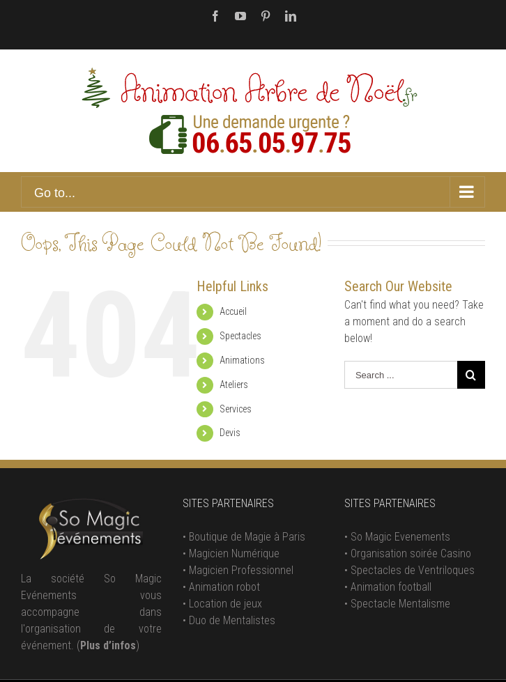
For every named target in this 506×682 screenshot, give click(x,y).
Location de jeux (225, 603)
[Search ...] (400, 375)
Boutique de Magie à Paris (247, 536)
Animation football (391, 587)
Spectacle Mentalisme (400, 603)
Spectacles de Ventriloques (413, 570)
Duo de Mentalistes (232, 620)
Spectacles (240, 335)
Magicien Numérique (234, 553)
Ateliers (234, 384)
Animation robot (224, 587)
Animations (242, 360)
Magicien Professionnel (241, 570)
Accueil (233, 311)
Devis (230, 432)
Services (236, 408)
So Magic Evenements (400, 536)
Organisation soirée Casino (411, 553)
